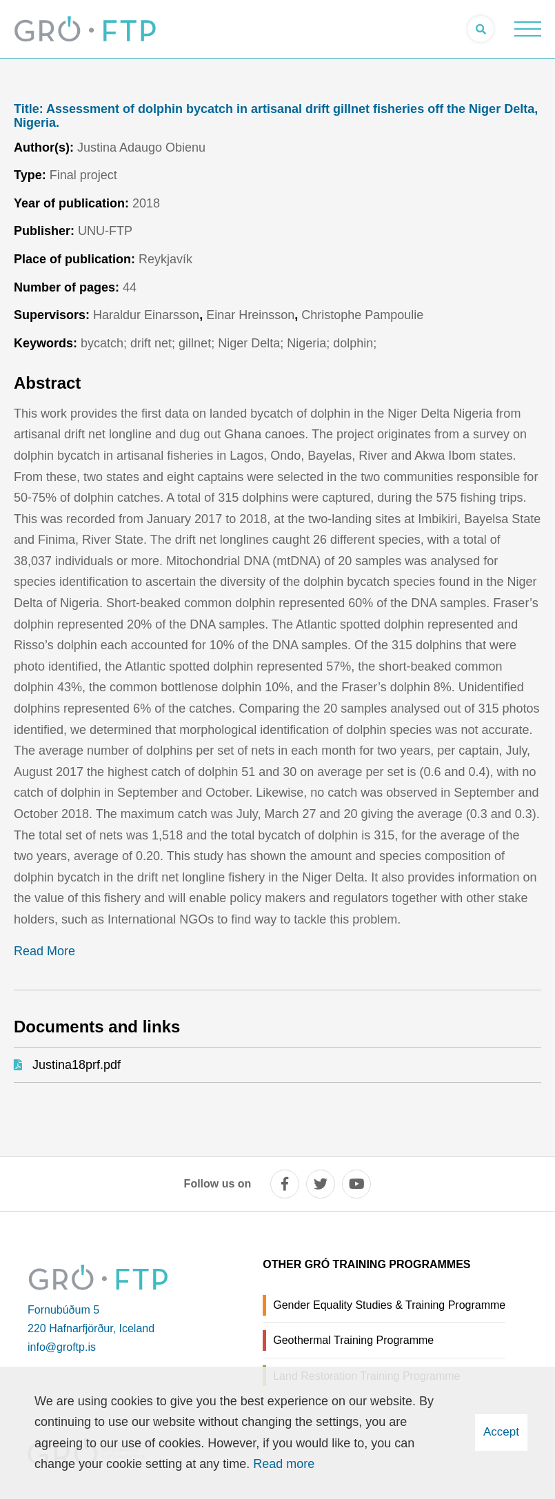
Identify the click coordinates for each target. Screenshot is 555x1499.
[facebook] (284, 1184)
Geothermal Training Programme (353, 1340)
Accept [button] (501, 1431)
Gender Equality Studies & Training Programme (389, 1305)
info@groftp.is (62, 1347)
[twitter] (320, 1184)
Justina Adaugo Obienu (141, 147)
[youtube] (356, 1184)
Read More (44, 951)
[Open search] (480, 29)
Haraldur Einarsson (146, 315)
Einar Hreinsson (250, 315)
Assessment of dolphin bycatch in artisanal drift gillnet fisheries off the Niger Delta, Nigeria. (276, 116)
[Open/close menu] (527, 29)
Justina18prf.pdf (76, 1065)
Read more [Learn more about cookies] (283, 1464)
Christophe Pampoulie (362, 315)
